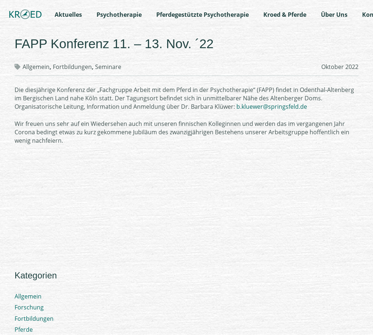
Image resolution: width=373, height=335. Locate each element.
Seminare (108, 67)
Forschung (29, 307)
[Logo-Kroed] (25, 14)
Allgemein (36, 67)
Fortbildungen (72, 67)
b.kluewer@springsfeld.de (271, 107)
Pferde (24, 330)
